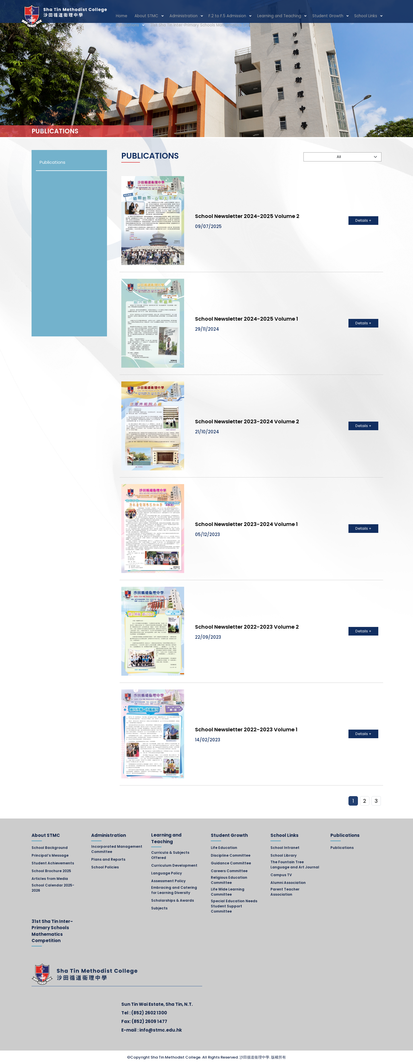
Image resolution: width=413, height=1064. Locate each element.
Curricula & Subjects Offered (170, 855)
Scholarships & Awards (172, 900)
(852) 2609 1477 (149, 1021)
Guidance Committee (231, 863)
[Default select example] (342, 156)
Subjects (159, 908)
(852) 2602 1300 (149, 1013)
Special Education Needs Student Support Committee (234, 906)
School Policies (105, 867)
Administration (174, 16)
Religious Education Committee (229, 880)
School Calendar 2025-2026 (53, 888)
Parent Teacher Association (284, 892)
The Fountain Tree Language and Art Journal (294, 865)
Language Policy (166, 873)
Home (120, 16)
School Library (283, 855)
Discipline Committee (230, 855)
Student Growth (305, 16)
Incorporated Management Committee (116, 849)
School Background (50, 847)
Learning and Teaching (261, 16)
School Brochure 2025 (51, 870)
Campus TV (281, 874)
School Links (339, 16)
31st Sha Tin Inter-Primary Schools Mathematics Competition (170, 26)
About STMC (141, 16)
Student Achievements (53, 863)
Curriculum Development (174, 865)
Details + (363, 220)
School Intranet (284, 847)
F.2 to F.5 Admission (214, 16)
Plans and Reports (108, 859)
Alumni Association (288, 882)
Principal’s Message (50, 855)
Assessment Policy (168, 880)
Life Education (224, 847)
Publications (370, 16)
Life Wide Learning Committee (227, 892)
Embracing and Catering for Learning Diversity (174, 890)
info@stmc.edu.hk (160, 1030)
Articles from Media (50, 878)
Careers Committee (229, 870)
